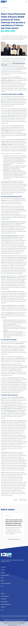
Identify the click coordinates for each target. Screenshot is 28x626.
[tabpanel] (14, 526)
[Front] (5, 1)
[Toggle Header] (26, 1)
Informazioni (14, 625)
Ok (19, 625)
